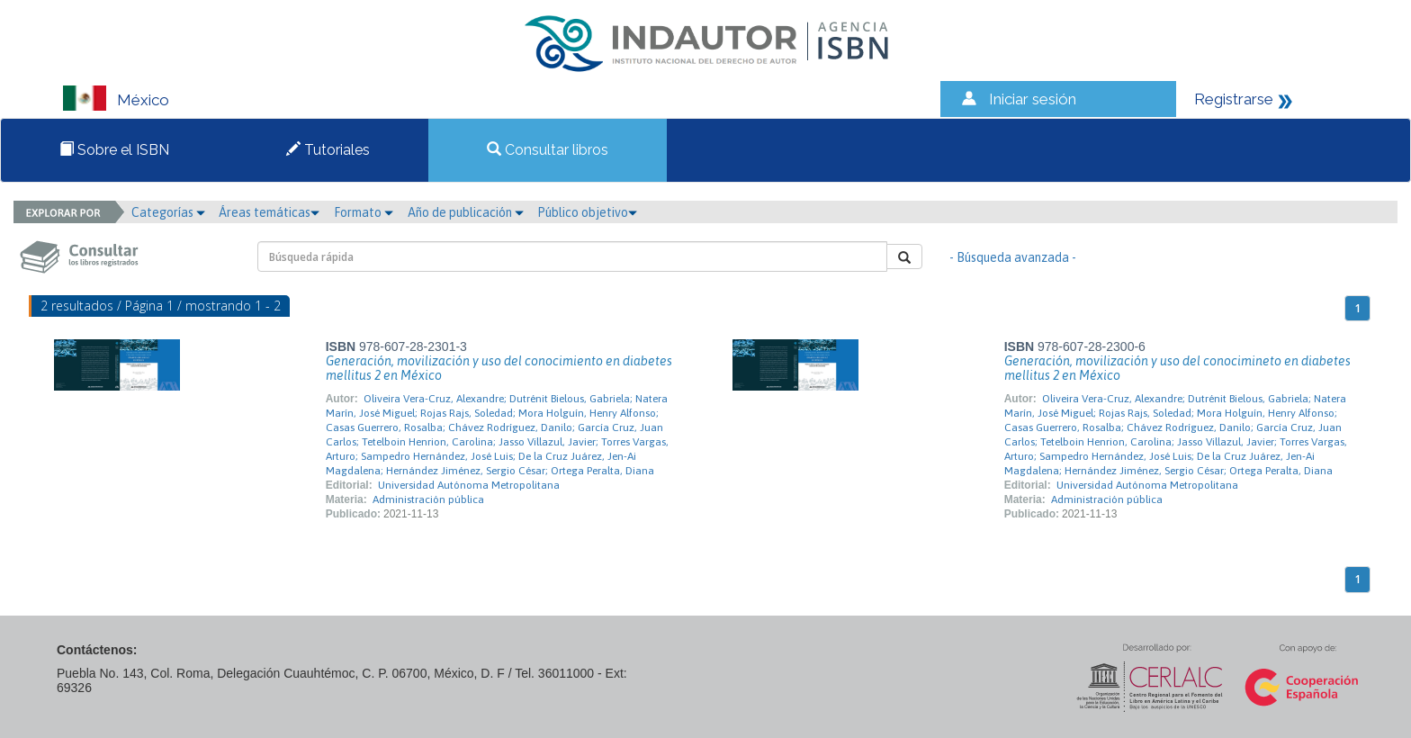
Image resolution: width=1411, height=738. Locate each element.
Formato (363, 212)
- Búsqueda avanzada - (1012, 257)
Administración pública (428, 499)
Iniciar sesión (1032, 99)
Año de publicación (466, 212)
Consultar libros (547, 149)
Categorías (168, 212)
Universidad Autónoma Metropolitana (469, 485)
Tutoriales (328, 149)
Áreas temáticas (269, 212)
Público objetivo (587, 212)
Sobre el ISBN (114, 149)
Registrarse (1233, 99)
